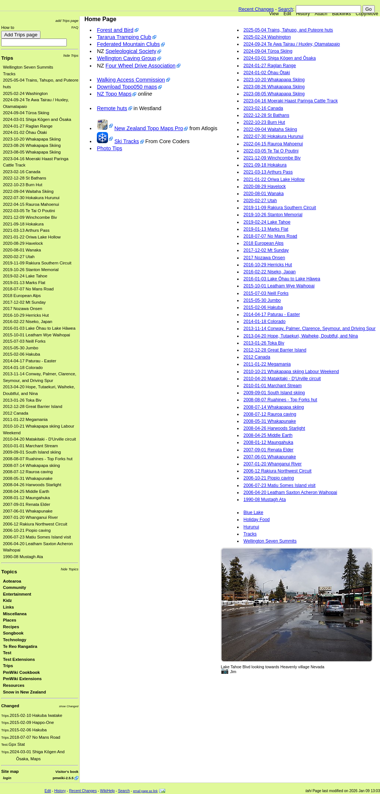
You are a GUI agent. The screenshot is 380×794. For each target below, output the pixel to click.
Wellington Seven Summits (28, 67)
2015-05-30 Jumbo (20, 348)
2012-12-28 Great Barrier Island (32, 406)
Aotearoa (12, 581)
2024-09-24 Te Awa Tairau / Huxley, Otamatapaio (291, 44)
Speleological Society (130, 51)
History (303, 13)
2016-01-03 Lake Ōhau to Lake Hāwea (39, 328)
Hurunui (251, 527)
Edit (287, 13)
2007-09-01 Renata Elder (26, 504)
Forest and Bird (115, 30)
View (274, 13)
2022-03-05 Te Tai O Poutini (29, 210)
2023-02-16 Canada (21, 171)
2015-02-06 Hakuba (21, 354)
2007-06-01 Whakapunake (28, 511)
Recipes (11, 627)
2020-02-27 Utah (19, 256)
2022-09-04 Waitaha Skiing (28, 191)
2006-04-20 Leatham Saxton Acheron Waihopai (290, 492)
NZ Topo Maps (114, 94)
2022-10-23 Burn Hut (22, 184)
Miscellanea (15, 614)
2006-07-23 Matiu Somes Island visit (37, 537)
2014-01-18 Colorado (23, 367)
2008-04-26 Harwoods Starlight (32, 484)
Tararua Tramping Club (124, 37)
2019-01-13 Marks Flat (24, 282)
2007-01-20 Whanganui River (30, 517)
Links (8, 607)
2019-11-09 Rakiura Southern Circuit (37, 263)
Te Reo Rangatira (20, 646)
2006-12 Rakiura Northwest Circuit (35, 524)
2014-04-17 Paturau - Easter (29, 361)
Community (14, 587)
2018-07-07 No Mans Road (28, 289)
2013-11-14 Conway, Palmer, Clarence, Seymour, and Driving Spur (309, 328)
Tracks (9, 74)
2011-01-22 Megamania (25, 419)
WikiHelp (107, 791)
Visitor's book (66, 772)
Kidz (7, 600)
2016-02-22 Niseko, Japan (27, 321)
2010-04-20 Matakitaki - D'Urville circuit (39, 439)
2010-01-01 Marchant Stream (30, 446)
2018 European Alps (22, 295)
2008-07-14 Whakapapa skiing (31, 465)
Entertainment (17, 594)
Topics (9, 571)
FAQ (74, 27)
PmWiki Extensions (22, 678)
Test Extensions (19, 659)
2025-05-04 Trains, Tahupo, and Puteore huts (288, 30)
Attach (321, 13)
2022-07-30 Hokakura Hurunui (31, 197)
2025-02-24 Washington (25, 93)
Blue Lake (253, 512)
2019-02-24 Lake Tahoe (25, 276)
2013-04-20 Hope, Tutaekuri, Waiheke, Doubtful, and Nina (300, 336)
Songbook (13, 633)
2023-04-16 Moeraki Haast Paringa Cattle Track (290, 100)
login (7, 778)
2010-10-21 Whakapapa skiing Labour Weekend (291, 371)
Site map (10, 771)
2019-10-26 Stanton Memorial (31, 269)
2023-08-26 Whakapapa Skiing (32, 145)
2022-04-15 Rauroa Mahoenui (31, 204)
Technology (14, 639)
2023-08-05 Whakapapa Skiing (32, 152)
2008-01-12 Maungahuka (26, 497)
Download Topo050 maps (127, 87)
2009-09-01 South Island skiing (32, 452)
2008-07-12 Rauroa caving (28, 472)
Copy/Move (367, 13)
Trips (7, 58)
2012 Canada (15, 413)
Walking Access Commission (131, 80)
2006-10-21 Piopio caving (26, 530)
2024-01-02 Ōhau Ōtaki (25, 132)
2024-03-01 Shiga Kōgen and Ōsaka (37, 119)
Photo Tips (109, 148)
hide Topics (69, 569)
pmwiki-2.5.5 (63, 778)
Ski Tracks (126, 141)
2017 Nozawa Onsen (22, 308)
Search (285, 9)
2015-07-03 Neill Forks (24, 341)
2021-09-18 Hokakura (23, 224)
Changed (10, 706)
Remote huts (112, 108)
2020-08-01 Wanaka (22, 250)
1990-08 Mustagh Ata (23, 556)
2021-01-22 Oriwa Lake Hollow (32, 237)
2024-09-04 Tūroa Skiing (26, 113)
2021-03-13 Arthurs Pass (26, 230)
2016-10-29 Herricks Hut (26, 315)
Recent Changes (256, 9)
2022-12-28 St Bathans (24, 178)
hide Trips (71, 55)
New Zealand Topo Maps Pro (148, 128)
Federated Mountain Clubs (128, 44)
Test (7, 652)
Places (9, 620)
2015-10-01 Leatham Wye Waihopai (36, 335)
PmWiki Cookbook (21, 672)
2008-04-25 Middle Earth (26, 491)
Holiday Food (256, 519)
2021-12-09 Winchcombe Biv (30, 217)
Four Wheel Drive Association (140, 66)
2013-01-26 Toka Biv (22, 400)
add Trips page (66, 21)
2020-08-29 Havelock (23, 243)
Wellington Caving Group (126, 58)
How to (7, 27)
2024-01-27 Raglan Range (28, 126)
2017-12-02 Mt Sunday (24, 302)
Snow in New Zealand (24, 692)
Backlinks (341, 13)
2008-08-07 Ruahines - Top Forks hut (37, 459)
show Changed (68, 706)
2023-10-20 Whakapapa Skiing (32, 139)
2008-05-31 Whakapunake (28, 478)
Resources (13, 685)
